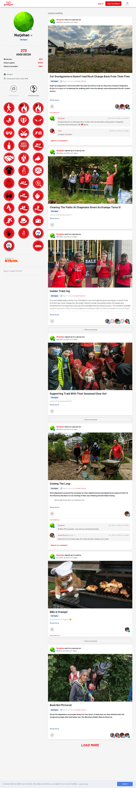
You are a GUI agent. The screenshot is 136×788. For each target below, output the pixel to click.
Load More (90, 745)
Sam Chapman (80, 296)
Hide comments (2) (55, 112)
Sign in (100, 3)
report (12, 271)
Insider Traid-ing (60, 291)
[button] (127, 3)
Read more (54, 100)
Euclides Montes (80, 81)
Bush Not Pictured (61, 705)
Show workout (90, 329)
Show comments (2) (55, 635)
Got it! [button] (124, 784)
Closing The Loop (60, 483)
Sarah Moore (62, 535)
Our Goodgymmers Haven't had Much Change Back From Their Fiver (90, 76)
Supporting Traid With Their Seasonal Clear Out (78, 393)
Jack (60, 131)
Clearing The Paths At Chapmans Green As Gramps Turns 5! (85, 207)
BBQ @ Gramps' (59, 611)
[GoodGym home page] (9, 3)
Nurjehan (60, 19)
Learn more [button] (83, 784)
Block (6, 271)
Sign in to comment (59, 140)
